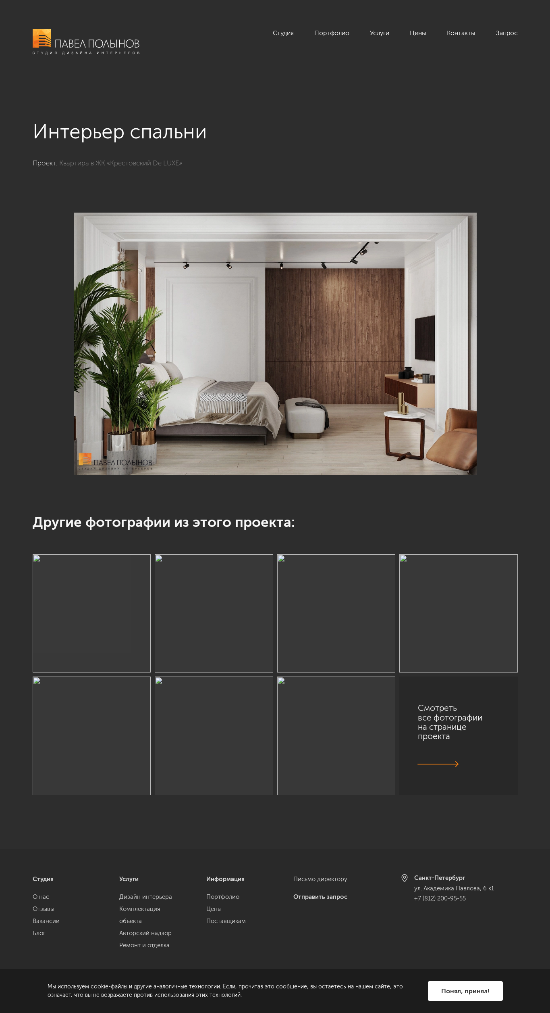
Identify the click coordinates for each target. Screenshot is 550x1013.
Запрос (507, 33)
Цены (418, 33)
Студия (283, 33)
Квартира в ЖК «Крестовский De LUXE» (120, 149)
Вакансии (46, 921)
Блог (39, 933)
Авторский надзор (145, 933)
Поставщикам (226, 921)
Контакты (461, 33)
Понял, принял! (465, 991)
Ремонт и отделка (144, 945)
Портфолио (331, 33)
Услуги (379, 33)
